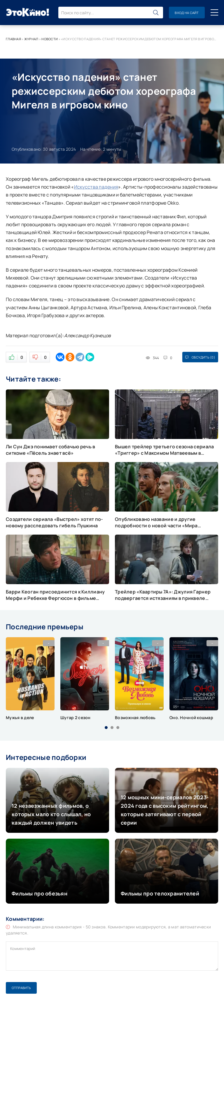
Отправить (21, 988)
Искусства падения (96, 187)
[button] (106, 727)
